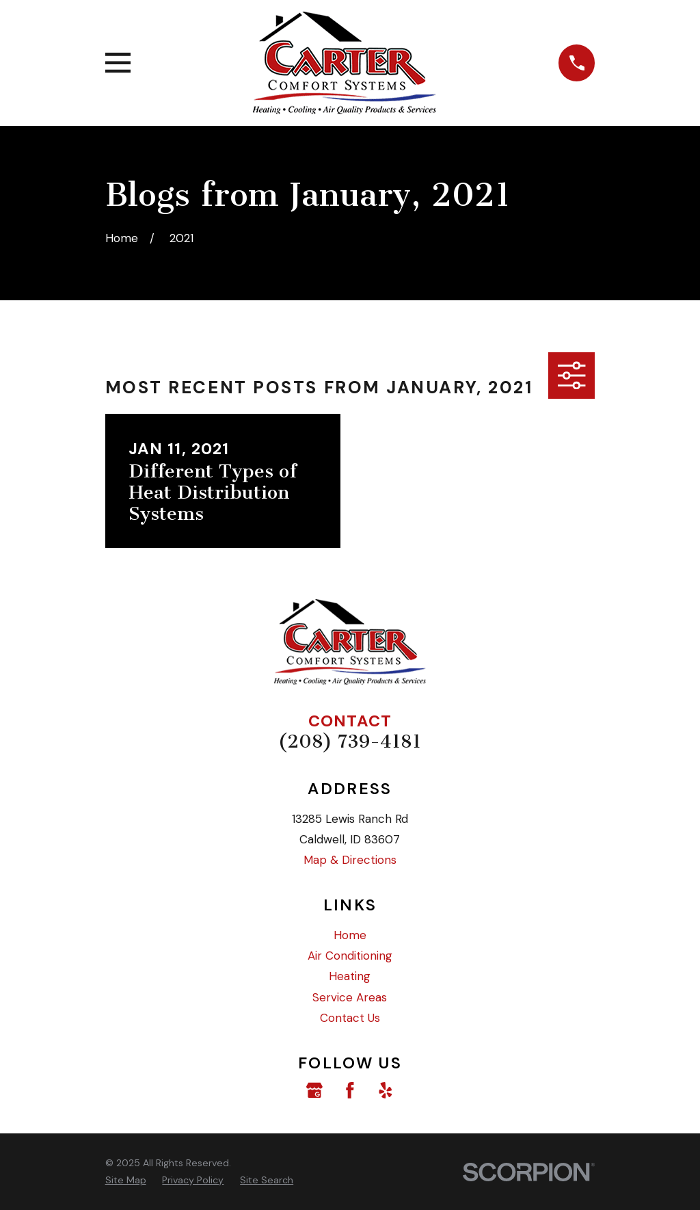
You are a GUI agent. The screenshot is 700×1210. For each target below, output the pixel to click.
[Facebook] (350, 1090)
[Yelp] (385, 1090)
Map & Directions (350, 859)
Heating (350, 976)
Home (350, 935)
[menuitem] (125, 1180)
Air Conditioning (350, 955)
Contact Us (350, 1017)
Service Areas (349, 997)
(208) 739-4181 (349, 741)
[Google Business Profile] (314, 1090)
